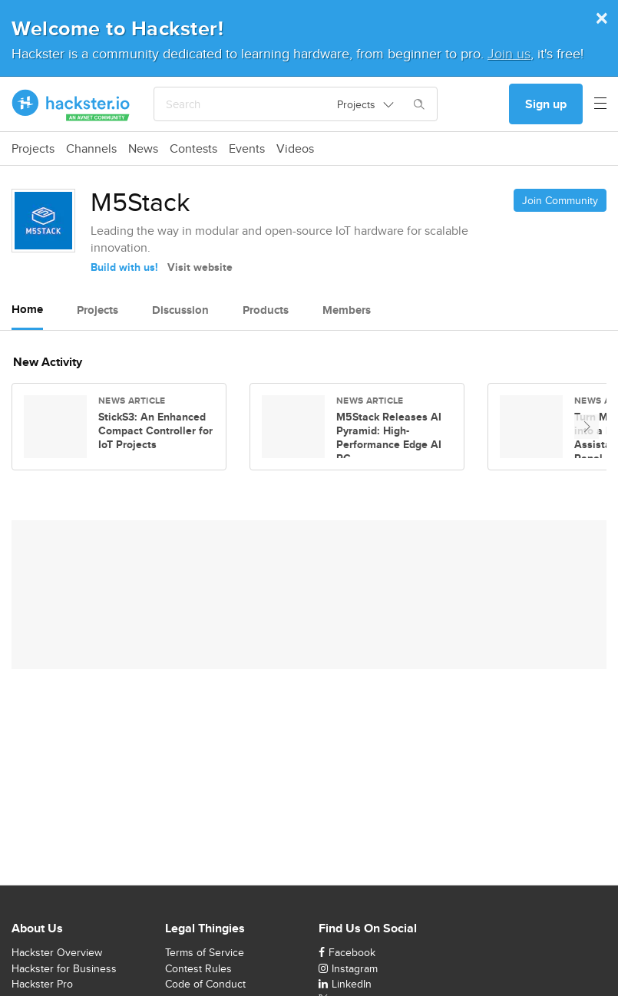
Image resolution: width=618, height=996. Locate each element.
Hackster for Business (64, 968)
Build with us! (124, 267)
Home (27, 309)
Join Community (560, 200)
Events (247, 148)
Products (266, 310)
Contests (193, 148)
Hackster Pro (42, 983)
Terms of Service (204, 952)
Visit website (200, 267)
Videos (295, 148)
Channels (91, 148)
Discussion (180, 310)
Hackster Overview (57, 952)
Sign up (546, 104)
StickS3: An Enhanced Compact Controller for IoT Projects (155, 430)
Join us (508, 53)
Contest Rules (198, 968)
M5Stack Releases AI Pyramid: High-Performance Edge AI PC (388, 437)
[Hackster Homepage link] (71, 104)
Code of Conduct (205, 983)
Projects (33, 148)
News (143, 148)
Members (346, 310)
